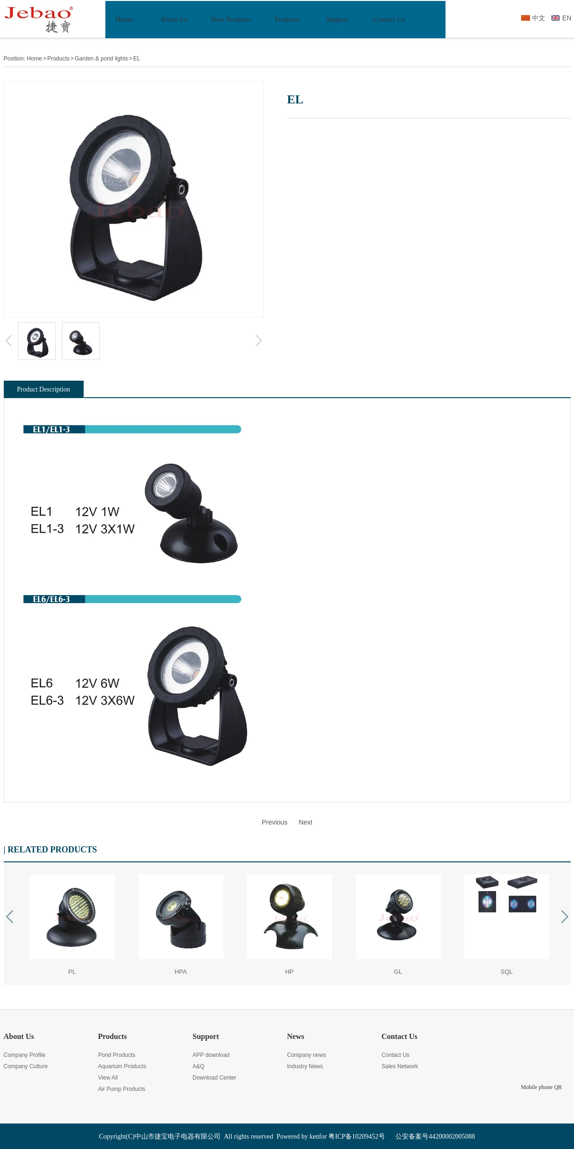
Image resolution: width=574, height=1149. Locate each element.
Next (305, 822)
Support (206, 1036)
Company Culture (26, 1066)
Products (58, 58)
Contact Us (400, 1036)
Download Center (215, 1077)
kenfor (318, 1136)
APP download (211, 1055)
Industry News (305, 1066)
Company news (306, 1055)
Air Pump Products (122, 1089)
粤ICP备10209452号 (356, 1136)
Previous (274, 822)
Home (34, 58)
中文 (538, 18)
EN (566, 18)
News (295, 1036)
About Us (19, 1036)
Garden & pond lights (101, 58)
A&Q (199, 1066)
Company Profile (25, 1055)
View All (108, 1077)
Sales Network (400, 1066)
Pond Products (117, 1055)
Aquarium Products (122, 1066)
